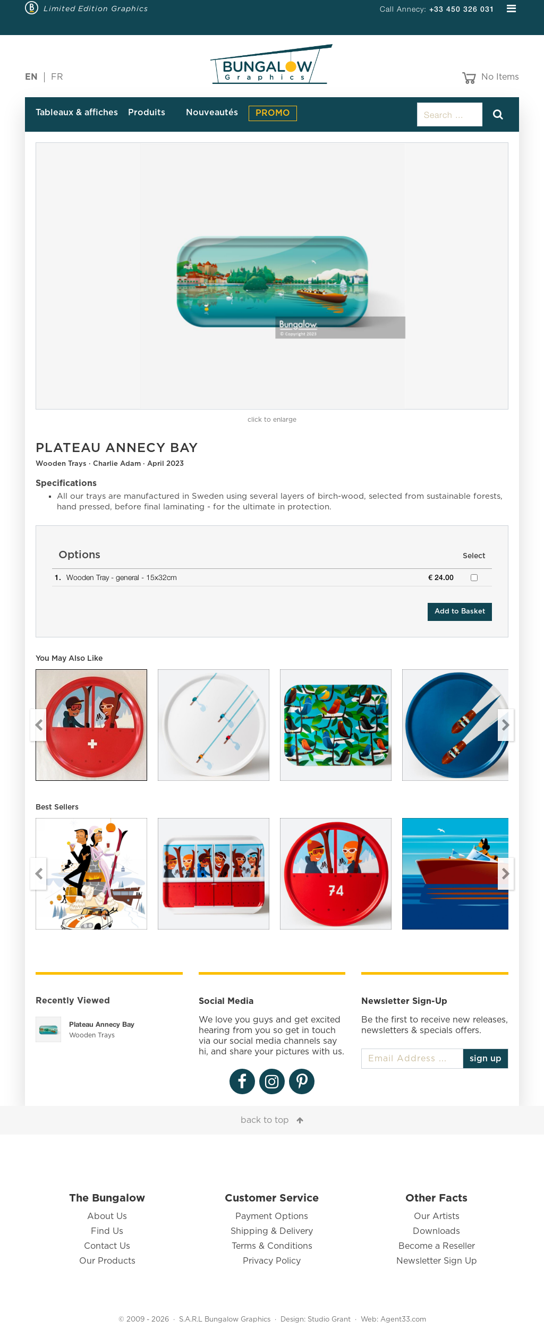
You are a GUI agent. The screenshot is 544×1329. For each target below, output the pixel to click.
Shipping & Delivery (272, 1231)
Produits (146, 112)
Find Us (107, 1231)
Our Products (107, 1261)
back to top (265, 1120)
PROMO (273, 113)
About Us (107, 1216)
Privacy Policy (272, 1261)
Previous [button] (38, 725)
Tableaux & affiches (77, 112)
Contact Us (107, 1246)
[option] (272, 276)
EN (31, 77)
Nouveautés (212, 112)
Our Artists (437, 1216)
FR (57, 77)
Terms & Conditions (272, 1246)
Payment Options (271, 1216)
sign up (486, 1058)
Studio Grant (329, 1319)
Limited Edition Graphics (96, 8)
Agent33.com (403, 1319)
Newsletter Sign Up (436, 1261)
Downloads (436, 1231)
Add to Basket (460, 611)
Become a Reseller (436, 1246)
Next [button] (506, 725)
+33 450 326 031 (462, 8)
